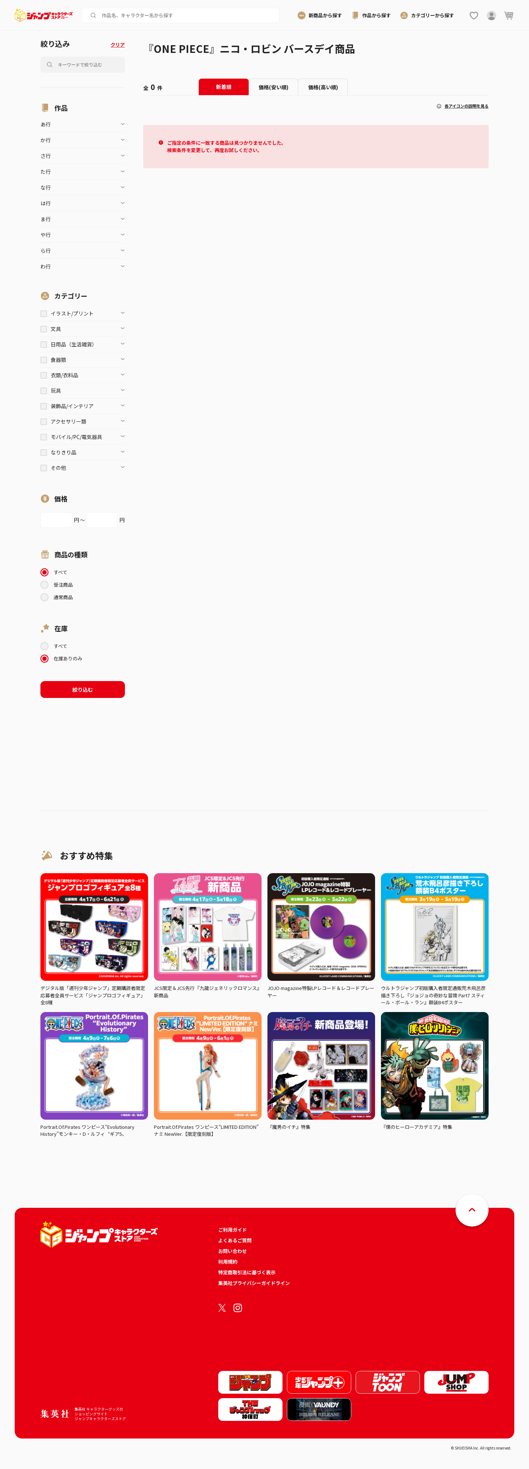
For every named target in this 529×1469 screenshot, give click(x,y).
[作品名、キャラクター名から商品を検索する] (186, 15)
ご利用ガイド (232, 1229)
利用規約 (227, 1261)
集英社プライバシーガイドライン (254, 1282)
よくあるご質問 (235, 1240)
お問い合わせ (232, 1250)
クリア (118, 44)
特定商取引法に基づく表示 (247, 1272)
